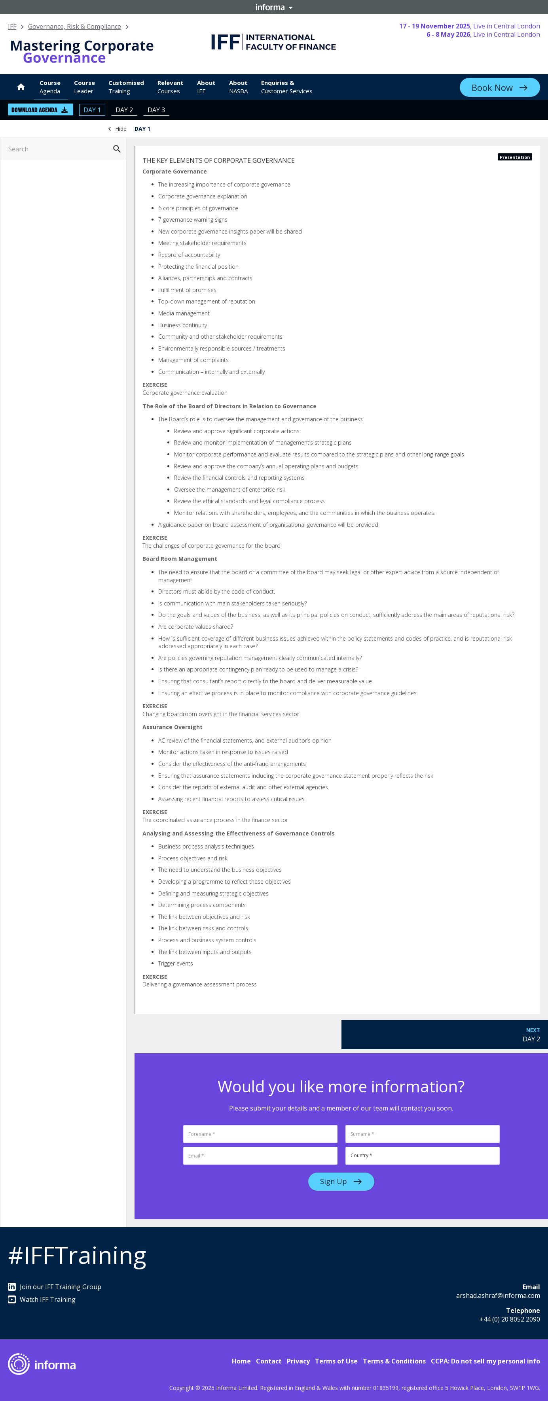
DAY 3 (156, 110)
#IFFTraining (77, 1255)
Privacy (298, 1361)
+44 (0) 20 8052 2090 (510, 1319)
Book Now (492, 87)
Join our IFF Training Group (54, 1286)
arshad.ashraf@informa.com (498, 1295)
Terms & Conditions (394, 1361)
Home (241, 1361)
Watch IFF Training (42, 1299)
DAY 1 (92, 110)
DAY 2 (124, 110)
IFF (12, 26)
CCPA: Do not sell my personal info (485, 1361)
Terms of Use (336, 1361)
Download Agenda (39, 109)
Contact (269, 1361)
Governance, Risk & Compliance (74, 26)
